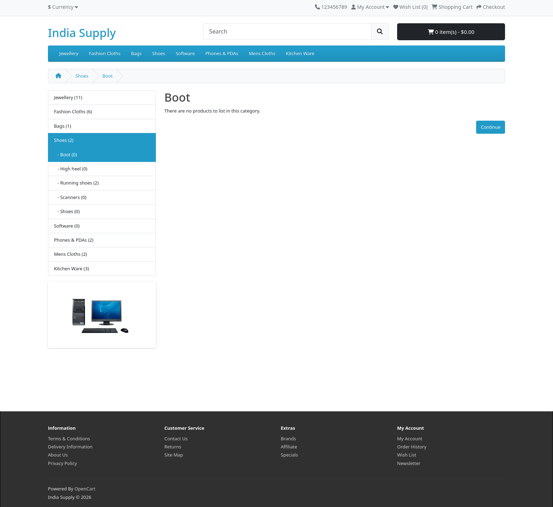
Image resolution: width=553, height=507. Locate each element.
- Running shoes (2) (76, 183)
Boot (108, 76)
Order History (411, 446)
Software (185, 53)
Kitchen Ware (300, 53)
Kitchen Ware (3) (71, 268)
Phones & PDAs (221, 53)
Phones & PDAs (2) (73, 240)
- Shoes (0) (67, 211)
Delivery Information (70, 446)
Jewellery (68, 53)
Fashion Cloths (104, 53)
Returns (172, 446)
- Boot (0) (65, 154)
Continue (490, 127)
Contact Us (176, 438)
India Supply (82, 33)
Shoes (158, 53)
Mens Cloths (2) (70, 254)
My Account (409, 438)
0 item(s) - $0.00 (451, 31)
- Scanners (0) (70, 197)
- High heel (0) (70, 168)
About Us (58, 455)
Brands (288, 438)
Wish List (406, 455)
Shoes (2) (63, 140)
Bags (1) (62, 126)
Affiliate (289, 446)
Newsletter (408, 463)
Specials (289, 455)
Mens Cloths (262, 53)
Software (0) (67, 226)
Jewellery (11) (68, 97)
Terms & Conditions (69, 438)
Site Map (173, 455)
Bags (136, 53)
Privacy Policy (62, 463)
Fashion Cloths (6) (73, 111)
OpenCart (84, 488)
